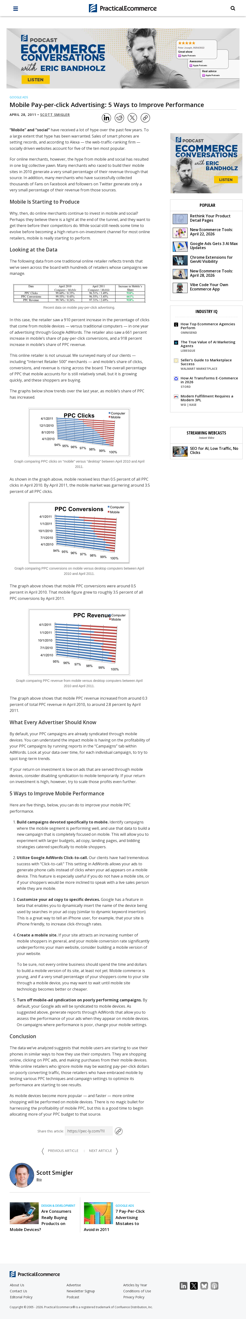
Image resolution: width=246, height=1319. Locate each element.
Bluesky (207, 1286)
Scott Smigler (55, 114)
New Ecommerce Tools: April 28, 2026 (203, 273)
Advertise (74, 1285)
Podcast (73, 1297)
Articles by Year (135, 1285)
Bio (39, 1179)
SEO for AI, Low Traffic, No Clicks (205, 451)
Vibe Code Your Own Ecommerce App (200, 287)
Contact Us (18, 1291)
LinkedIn (186, 1286)
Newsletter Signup (81, 1291)
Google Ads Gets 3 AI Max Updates (205, 246)
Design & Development (58, 1206)
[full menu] (16, 10)
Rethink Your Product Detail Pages (202, 218)
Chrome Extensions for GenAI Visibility (203, 260)
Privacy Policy (133, 1297)
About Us (17, 1285)
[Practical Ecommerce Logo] (123, 8)
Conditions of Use (137, 1291)
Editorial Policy (21, 1297)
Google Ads (19, 97)
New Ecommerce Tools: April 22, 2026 (203, 232)
